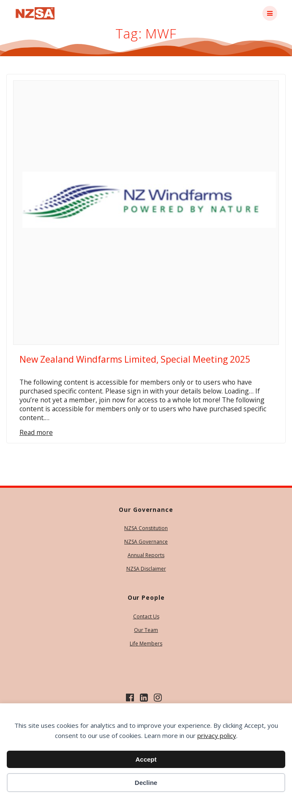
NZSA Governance (146, 541)
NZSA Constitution (146, 528)
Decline (146, 782)
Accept (145, 759)
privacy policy (216, 735)
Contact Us (146, 616)
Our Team (146, 630)
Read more (36, 432)
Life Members (146, 643)
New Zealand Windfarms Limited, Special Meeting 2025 (134, 359)
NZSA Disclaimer (146, 568)
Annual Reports (146, 555)
